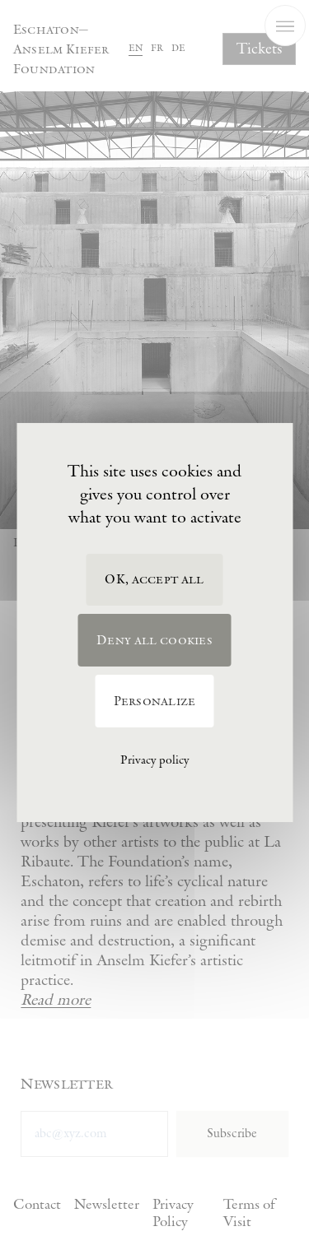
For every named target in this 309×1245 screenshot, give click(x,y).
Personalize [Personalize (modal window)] (155, 701)
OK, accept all (154, 579)
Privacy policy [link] (154, 760)
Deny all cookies (154, 640)
